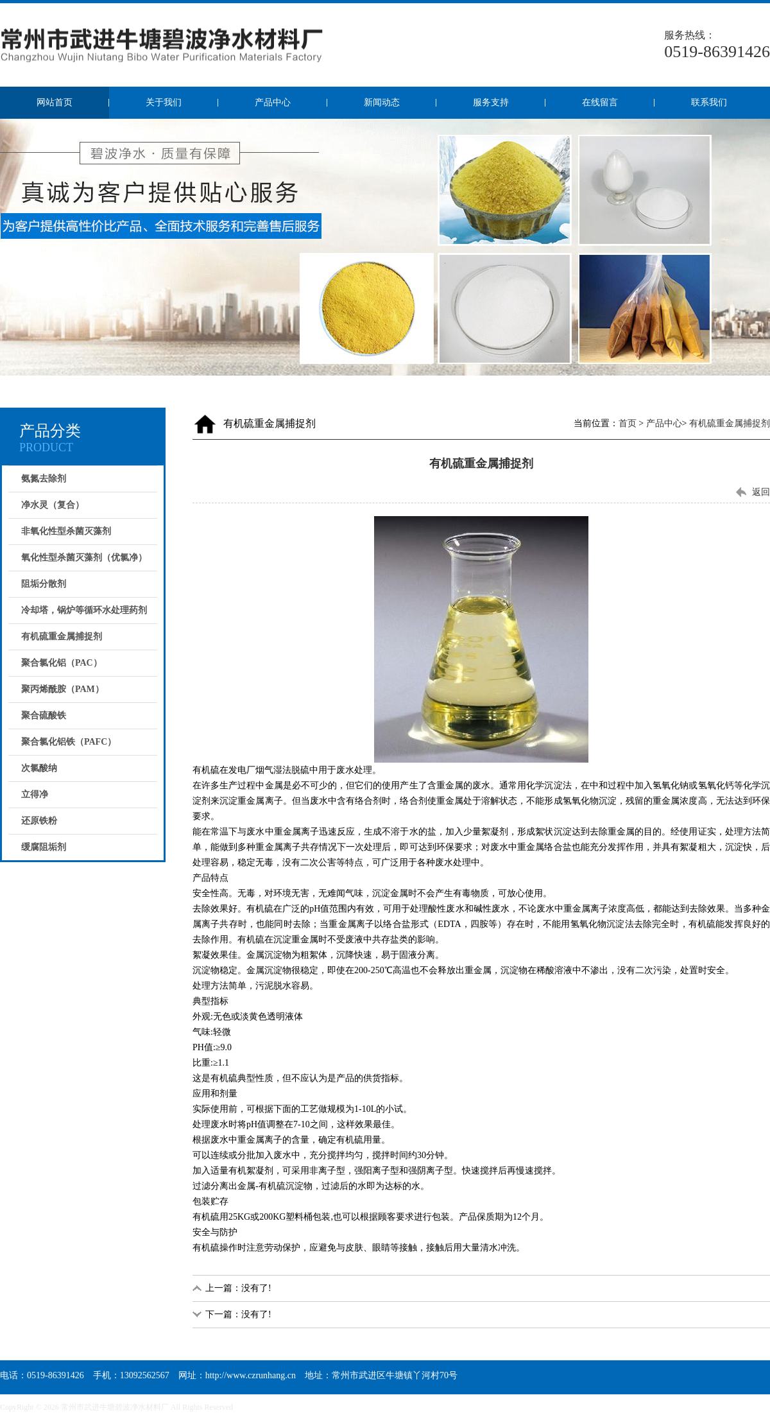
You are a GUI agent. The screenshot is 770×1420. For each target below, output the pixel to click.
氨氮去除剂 (43, 478)
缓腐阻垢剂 (43, 847)
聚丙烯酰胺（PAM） (62, 689)
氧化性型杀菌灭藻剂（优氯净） (84, 557)
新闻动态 (382, 102)
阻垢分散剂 (43, 584)
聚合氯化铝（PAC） (61, 663)
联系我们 (709, 102)
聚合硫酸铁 (43, 715)
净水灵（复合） (52, 505)
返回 (761, 492)
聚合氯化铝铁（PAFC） (68, 742)
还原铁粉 (39, 821)
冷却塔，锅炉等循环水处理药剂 (84, 610)
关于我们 (164, 102)
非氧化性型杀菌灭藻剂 (66, 531)
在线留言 (600, 102)
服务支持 (491, 102)
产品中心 (273, 102)
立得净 (34, 794)
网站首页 (55, 102)
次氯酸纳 (39, 768)
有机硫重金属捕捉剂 (61, 636)
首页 (628, 423)
